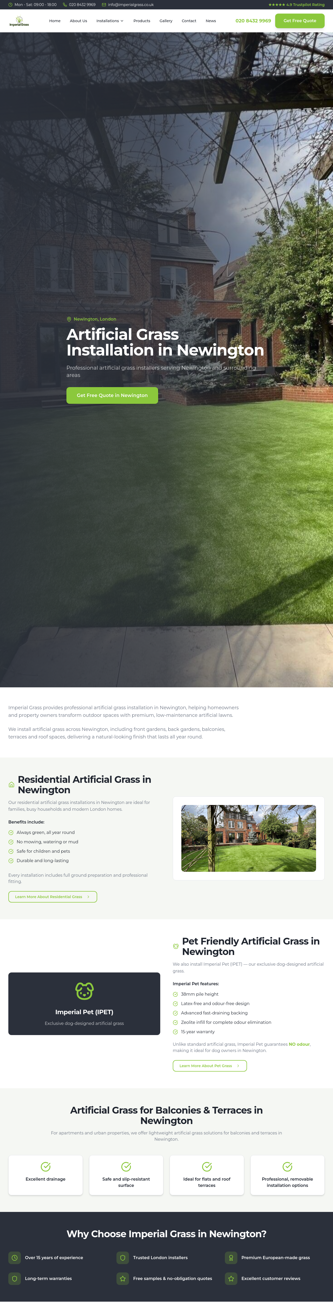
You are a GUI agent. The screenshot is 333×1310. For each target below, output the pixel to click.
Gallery (166, 21)
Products (141, 21)
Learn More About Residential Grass (52, 896)
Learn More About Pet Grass (210, 1065)
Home (55, 21)
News (211, 21)
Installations (110, 21)
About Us (78, 21)
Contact (189, 21)
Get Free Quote (299, 20)
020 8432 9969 (253, 21)
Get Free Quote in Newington (112, 395)
